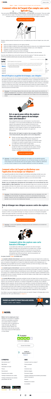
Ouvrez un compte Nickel (25, 153)
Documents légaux (28, 373)
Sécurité (26, 379)
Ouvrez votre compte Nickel (25, 19)
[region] (25, 66)
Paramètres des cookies (7, 373)
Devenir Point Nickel (25, 345)
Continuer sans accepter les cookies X (37, 59)
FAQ (25, 366)
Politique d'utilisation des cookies (9, 375)
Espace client (46, 2)
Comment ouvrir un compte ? (31, 362)
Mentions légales (28, 371)
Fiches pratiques (28, 364)
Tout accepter (27, 70)
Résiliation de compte (29, 381)
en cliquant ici (23, 293)
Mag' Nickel (4, 364)
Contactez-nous (28, 368)
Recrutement (5, 371)
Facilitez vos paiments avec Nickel (25, 220)
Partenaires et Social (6, 366)
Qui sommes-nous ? (6, 362)
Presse (3, 368)
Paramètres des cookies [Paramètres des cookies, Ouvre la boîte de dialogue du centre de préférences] (37, 70)
